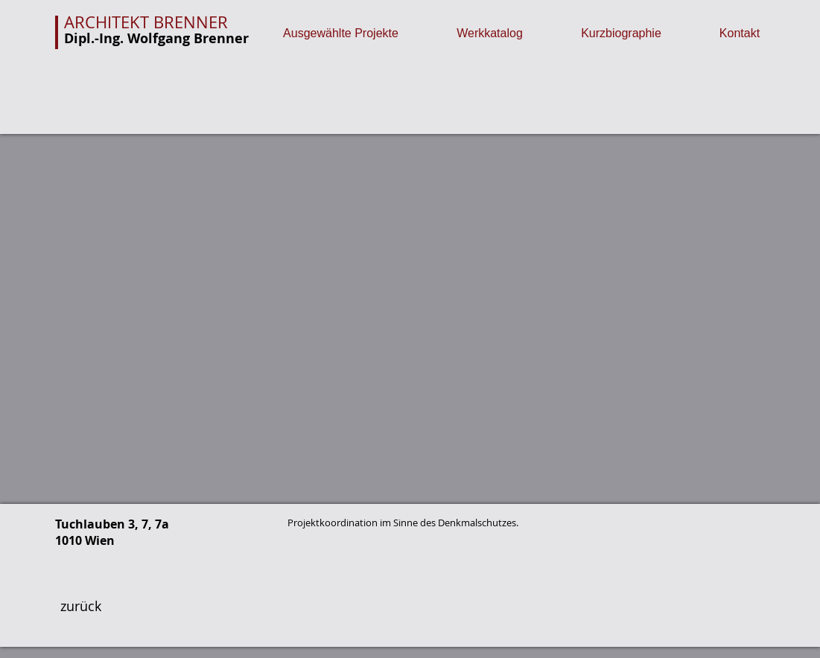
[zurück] (81, 606)
